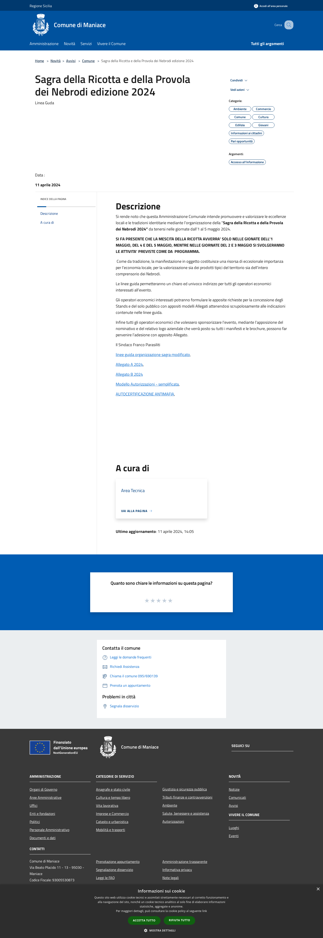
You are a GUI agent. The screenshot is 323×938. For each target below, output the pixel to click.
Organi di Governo (43, 789)
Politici (35, 821)
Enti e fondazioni (42, 813)
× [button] (318, 889)
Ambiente (169, 805)
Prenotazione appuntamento (118, 861)
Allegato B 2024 (129, 374)
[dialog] (161, 911)
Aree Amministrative (45, 797)
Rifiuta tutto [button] (179, 920)
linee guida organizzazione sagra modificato (153, 355)
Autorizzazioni (173, 821)
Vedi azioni (240, 90)
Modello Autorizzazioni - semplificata (147, 384)
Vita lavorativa (107, 805)
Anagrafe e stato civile (113, 789)
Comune (88, 60)
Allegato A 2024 (129, 364)
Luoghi (234, 827)
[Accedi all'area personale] (270, 6)
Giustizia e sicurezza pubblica (184, 789)
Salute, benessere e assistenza (185, 813)
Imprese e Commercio (112, 813)
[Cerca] (288, 25)
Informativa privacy (177, 869)
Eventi (234, 835)
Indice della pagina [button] (53, 199)
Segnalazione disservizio (114, 869)
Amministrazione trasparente (184, 861)
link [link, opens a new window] (204, 911)
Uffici (33, 805)
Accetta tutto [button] (144, 920)
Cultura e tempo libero (113, 797)
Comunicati (237, 797)
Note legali (170, 877)
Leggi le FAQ (105, 877)
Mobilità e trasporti (110, 829)
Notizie (234, 789)
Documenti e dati (43, 837)
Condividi (239, 80)
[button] (161, 930)
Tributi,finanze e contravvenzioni (187, 797)
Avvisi (71, 60)
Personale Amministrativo (49, 829)
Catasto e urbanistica (112, 821)
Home (39, 60)
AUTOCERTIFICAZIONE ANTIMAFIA (145, 394)
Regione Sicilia (41, 6)
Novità (55, 60)
